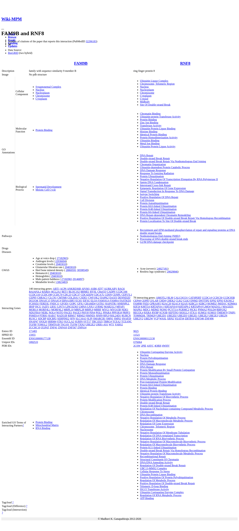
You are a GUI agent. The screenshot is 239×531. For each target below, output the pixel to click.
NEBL (44, 312)
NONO (163, 309)
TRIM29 (151, 315)
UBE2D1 (161, 315)
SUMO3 (211, 312)
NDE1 (124, 309)
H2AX (184, 303)
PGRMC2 (184, 309)
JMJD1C (222, 303)
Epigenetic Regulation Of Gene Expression (163, 188)
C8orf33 (101, 291)
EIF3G (86, 300)
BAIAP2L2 (35, 291)
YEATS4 (179, 318)
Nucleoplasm (42, 92)
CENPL (117, 294)
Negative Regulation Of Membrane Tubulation (165, 432)
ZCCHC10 (34, 327)
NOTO (60, 312)
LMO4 (207, 306)
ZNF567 (72, 327)
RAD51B (62, 315)
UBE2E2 (90, 324)
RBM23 (81, 315)
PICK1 (193, 309)
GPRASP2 (155, 303)
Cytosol (144, 98)
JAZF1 (45, 306)
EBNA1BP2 (68, 300)
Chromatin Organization (153, 164)
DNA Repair (146, 155)
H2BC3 (203, 303)
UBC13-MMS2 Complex (153, 468)
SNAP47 (33, 321)
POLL (99, 312)
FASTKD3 (125, 300)
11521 (136, 334)
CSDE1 (83, 297)
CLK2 (179, 300)
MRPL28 (79, 309)
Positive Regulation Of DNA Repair (159, 197)
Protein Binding (44, 130)
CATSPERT (195, 297)
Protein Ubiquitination (152, 176)
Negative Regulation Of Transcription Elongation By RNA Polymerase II (179, 179)
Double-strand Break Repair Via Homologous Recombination (172, 450)
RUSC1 (33, 318)
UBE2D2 (172, 315)
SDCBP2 (52, 318)
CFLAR (154, 300)
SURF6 (79, 321)
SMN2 (117, 318)
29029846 (172, 271)
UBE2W (148, 318)
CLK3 (186, 300)
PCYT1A (173, 309)
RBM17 (72, 315)
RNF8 (185, 63)
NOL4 (52, 312)
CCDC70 (58, 294)
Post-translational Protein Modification (160, 381)
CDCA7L (99, 294)
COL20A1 (73, 297)
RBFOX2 (221, 309)
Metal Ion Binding (149, 143)
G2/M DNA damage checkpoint (157, 242)
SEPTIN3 (173, 312)
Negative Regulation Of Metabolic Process (163, 417)
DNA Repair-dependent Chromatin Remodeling (165, 215)
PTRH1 (44, 315)
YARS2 (119, 324)
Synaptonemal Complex (48, 86)
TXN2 (81, 324)
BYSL (93, 291)
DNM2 (194, 300)
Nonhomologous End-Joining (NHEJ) (160, 236)
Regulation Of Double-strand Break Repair (163, 465)
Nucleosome (146, 429)
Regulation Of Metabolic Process (157, 480)
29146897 (78, 279)
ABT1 (56, 288)
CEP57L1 (126, 294)
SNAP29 (126, 318)
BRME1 (84, 291)
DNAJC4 (56, 300)
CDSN (108, 294)
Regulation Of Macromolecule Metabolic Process (166, 420)
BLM (170, 297)
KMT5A (145, 306)
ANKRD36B (74, 288)
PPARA (107, 312)
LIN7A (61, 306)
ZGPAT (45, 327)
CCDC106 (121, 291)
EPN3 (220, 300)
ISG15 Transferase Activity (154, 489)
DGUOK (34, 300)
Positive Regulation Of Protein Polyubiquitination (166, 477)
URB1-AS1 (102, 324)
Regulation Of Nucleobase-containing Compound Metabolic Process (176, 408)
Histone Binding (148, 131)
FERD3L (44, 303)
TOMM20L (139, 315)
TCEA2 (116, 321)
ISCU (38, 306)
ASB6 (93, 288)
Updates (12, 46)
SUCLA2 (69, 321)
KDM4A (232, 303)
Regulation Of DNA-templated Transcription (164, 435)
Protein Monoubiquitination (154, 373)
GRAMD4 (90, 303)
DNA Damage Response (153, 170)
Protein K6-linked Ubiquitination (157, 212)
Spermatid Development (48, 186)
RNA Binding (43, 428)
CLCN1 (52, 297)
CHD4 (162, 300)
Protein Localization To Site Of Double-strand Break (168, 221)
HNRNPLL (123, 303)
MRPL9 (89, 309)
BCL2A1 (56, 291)
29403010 (61, 264)
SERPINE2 (63, 318)
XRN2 (170, 318)
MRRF (97, 309)
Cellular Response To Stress (155, 471)
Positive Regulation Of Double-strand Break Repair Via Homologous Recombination (185, 218)
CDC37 (76, 294)
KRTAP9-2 (184, 306)
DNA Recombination (151, 414)
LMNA (82, 306)
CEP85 (145, 300)
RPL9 (106, 315)
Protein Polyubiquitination (154, 358)
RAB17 (52, 315)
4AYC (150, 345)
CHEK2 (170, 300)
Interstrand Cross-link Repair (155, 185)
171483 (33, 331)
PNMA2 (202, 309)
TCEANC (126, 321)
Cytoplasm (41, 98)
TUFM (73, 324)
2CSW (136, 345)
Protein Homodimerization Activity (159, 137)
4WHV (166, 345)
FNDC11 (54, 303)
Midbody (145, 101)
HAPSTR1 (111, 303)
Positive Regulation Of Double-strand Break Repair (167, 483)
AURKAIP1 (110, 288)
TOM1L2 (42, 324)
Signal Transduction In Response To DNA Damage (167, 191)
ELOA (94, 300)
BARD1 (46, 291)
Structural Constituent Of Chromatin (159, 459)
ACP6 (63, 288)
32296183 (91, 41)
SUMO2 (202, 312)
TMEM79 (222, 312)
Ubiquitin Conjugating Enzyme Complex (162, 492)
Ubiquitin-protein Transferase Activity (160, 116)
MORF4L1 (44, 309)
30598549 (82, 270)
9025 (136, 331)
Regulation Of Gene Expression (157, 423)
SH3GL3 (184, 312)
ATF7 (100, 288)
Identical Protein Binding (153, 134)
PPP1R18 (117, 312)
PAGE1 (68, 312)
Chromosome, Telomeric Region (157, 83)
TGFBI (33, 324)
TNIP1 (232, 312)
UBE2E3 (213, 315)
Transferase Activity (150, 125)
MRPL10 (69, 309)
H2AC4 (176, 303)
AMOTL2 (161, 297)
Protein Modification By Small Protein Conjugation (167, 370)
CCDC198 (46, 294)
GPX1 (80, 303)
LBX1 (53, 306)
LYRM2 (99, 306)
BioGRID (13, 53)
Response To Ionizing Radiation (157, 173)
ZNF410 (62, 327)
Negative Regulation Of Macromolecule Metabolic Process (171, 453)
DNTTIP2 (204, 300)
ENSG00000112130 (144, 338)
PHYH (85, 312)
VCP (156, 318)
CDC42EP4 (87, 294)
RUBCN (126, 315)
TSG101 (64, 324)
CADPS (111, 291)
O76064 (137, 342)
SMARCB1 (99, 318)
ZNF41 (53, 327)
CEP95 (32, 297)
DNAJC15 (44, 300)
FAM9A (114, 300)
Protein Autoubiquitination (154, 203)
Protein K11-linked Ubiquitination (158, 447)
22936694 (60, 261)
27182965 (62, 258)
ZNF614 (81, 327)
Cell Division (147, 200)
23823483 (61, 282)
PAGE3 (77, 312)
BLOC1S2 (74, 291)
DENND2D (124, 297)
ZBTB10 (189, 318)
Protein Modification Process (155, 399)
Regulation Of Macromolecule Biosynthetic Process (167, 444)
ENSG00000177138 (39, 338)
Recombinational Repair (153, 456)
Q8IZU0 (33, 342)
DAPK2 (104, 297)
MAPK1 (137, 309)
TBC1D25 (97, 321)
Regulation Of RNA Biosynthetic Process (162, 438)
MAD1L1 (216, 306)
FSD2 (146, 303)
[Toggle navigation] (2, 29)
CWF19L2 (93, 297)
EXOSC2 (229, 300)
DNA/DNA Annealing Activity (156, 462)
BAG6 (121, 288)
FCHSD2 (34, 303)
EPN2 (213, 300)
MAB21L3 (110, 306)
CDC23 (67, 294)
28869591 (71, 270)
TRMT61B (54, 324)
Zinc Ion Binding (149, 122)
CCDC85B (229, 297)
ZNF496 (209, 318)
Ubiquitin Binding (149, 140)
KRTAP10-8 (171, 306)
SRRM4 (52, 321)
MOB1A (33, 309)
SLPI (89, 318)
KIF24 (136, 306)
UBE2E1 (193, 315)
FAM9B (80, 63)
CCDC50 (217, 297)
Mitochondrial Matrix (47, 425)
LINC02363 (71, 306)
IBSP (31, 306)
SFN (72, 318)
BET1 (65, 291)
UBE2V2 (138, 318)
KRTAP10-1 (157, 306)
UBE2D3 (182, 315)
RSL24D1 (115, 315)
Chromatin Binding (150, 113)
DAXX (113, 297)
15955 (32, 334)
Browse (12, 37)
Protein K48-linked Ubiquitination (158, 209)
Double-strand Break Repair (155, 158)
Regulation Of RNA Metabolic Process (160, 495)
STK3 (60, 321)
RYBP (155, 312)
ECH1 (78, 300)
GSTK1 (100, 303)
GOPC (73, 303)
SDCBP (42, 318)
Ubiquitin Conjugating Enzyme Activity (161, 352)
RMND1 (90, 315)
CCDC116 (34, 294)
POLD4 (211, 309)
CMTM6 (62, 297)
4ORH (157, 345)
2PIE (143, 345)
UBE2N (223, 315)
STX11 (193, 312)
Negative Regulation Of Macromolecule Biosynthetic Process (172, 441)
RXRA (147, 312)
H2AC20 (166, 303)
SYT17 (87, 321)
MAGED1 (228, 306)
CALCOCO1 (181, 297)
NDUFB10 (34, 312)
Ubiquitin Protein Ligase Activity (157, 146)
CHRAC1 (42, 297)
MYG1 (106, 309)
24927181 (162, 268)
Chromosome (43, 95)
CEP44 (137, 300)
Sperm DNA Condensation (154, 182)
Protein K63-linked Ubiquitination (158, 206)
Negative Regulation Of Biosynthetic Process (164, 396)
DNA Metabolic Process (153, 378)
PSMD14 (34, 315)
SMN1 (109, 318)
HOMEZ (212, 303)
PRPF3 (126, 312)
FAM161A (104, 300)
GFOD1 (64, 303)
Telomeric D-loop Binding (154, 486)
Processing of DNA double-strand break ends (164, 239)
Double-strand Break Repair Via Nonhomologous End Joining (173, 161)
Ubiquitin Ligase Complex (154, 80)
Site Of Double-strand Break (155, 104)
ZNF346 (199, 318)
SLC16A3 (81, 318)
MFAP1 (120, 306)
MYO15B (115, 309)
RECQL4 (138, 312)
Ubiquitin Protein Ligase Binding (157, 128)
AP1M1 (85, 288)
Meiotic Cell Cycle (46, 189)
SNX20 (43, 321)
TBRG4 (107, 321)
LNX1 (90, 306)
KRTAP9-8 (197, 306)
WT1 (111, 324)
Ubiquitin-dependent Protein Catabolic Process (165, 167)
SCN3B (163, 312)
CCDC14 (207, 297)
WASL (162, 318)
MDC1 (146, 309)
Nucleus (40, 89)
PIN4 (92, 312)
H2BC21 (193, 303)
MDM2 (155, 309)
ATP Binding (147, 498)
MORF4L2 (57, 309)
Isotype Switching (149, 194)
